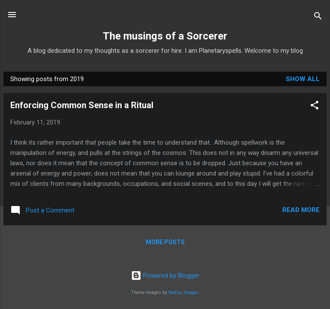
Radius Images (183, 292)
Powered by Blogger (165, 275)
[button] (314, 106)
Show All (303, 79)
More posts (165, 242)
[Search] (318, 17)
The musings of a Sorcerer (165, 36)
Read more (301, 210)
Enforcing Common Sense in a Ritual (81, 105)
